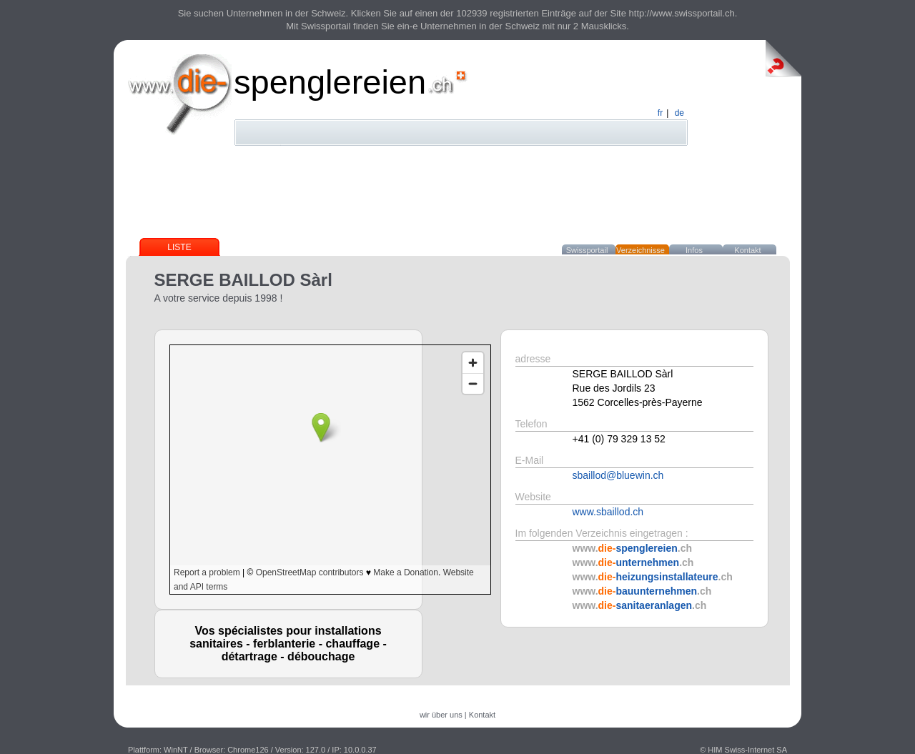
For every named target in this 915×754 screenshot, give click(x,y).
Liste (179, 247)
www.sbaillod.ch (608, 511)
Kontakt (747, 250)
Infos (694, 250)
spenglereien (330, 82)
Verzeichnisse (640, 250)
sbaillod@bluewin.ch (618, 475)
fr (660, 113)
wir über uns (441, 714)
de (679, 113)
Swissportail (587, 250)
